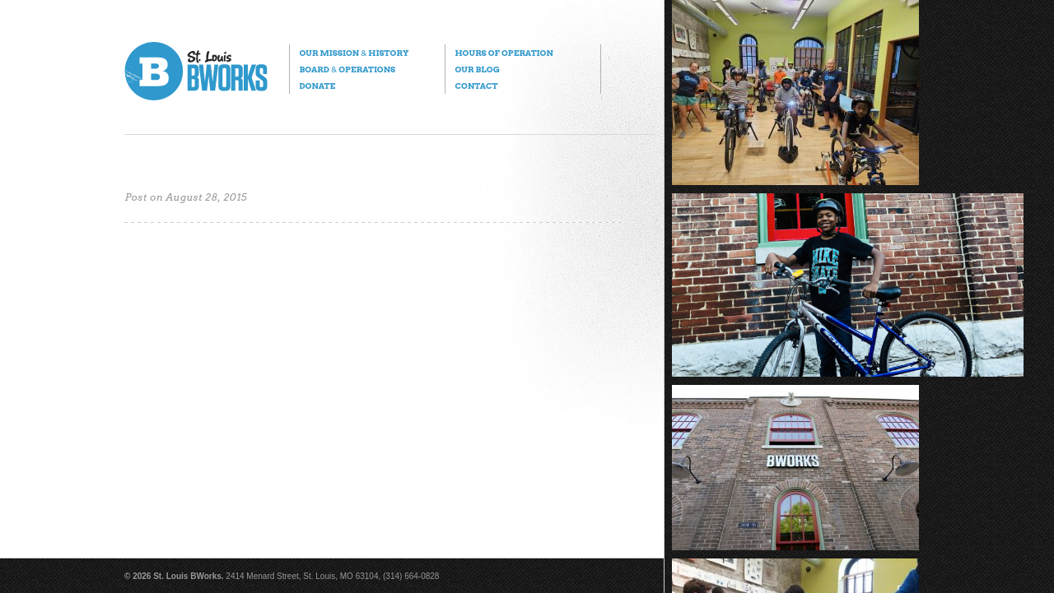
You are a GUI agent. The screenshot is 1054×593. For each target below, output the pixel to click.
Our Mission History (353, 53)
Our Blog (477, 69)
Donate (317, 85)
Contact (476, 85)
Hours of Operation (504, 53)
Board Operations (347, 69)
